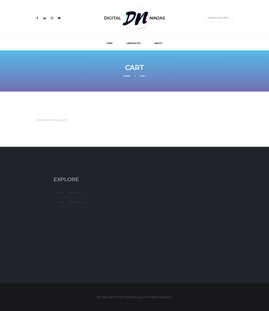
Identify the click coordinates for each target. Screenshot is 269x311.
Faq (60, 203)
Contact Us (77, 203)
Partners (75, 194)
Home (126, 76)
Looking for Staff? (218, 17)
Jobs (60, 194)
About (158, 43)
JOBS (109, 43)
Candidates (133, 43)
